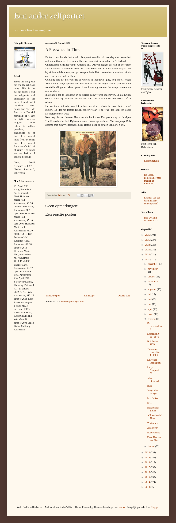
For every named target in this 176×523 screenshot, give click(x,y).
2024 (148, 244)
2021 (148, 259)
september (153, 281)
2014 (148, 482)
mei (150, 304)
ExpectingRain (151, 160)
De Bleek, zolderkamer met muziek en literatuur (152, 179)
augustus (152, 289)
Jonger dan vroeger (152, 392)
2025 (148, 240)
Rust (149, 385)
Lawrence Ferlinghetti (154, 361)
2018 (148, 462)
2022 (148, 254)
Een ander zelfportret (49, 15)
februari (152, 319)
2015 (148, 477)
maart (151, 314)
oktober (152, 276)
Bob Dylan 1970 (152, 343)
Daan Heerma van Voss (154, 439)
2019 (148, 457)
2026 (148, 235)
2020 (148, 452)
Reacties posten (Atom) (71, 301)
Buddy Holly (153, 432)
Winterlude (152, 423)
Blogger (154, 507)
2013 (148, 487)
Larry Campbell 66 (153, 370)
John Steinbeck (153, 379)
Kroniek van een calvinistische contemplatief (152, 200)
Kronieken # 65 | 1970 (153, 335)
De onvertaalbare (154, 326)
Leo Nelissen (153, 398)
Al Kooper (152, 427)
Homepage (89, 295)
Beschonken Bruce (153, 409)
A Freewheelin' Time (154, 417)
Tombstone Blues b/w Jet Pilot (153, 352)
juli (150, 294)
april (150, 309)
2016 (148, 472)
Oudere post (124, 295)
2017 (148, 467)
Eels (149, 403)
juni (150, 299)
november (153, 269)
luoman (122, 507)
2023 (148, 249)
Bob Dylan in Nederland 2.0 (151, 219)
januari (151, 446)
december (153, 264)
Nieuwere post (53, 295)
